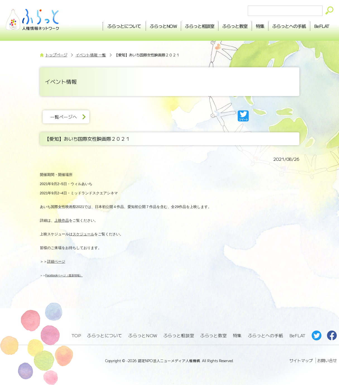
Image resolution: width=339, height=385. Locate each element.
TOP (76, 335)
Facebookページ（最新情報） (64, 275)
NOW (156, 25)
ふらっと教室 (213, 335)
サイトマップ (301, 359)
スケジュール (83, 234)
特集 (257, 25)
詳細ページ (56, 261)
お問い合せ (327, 359)
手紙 (287, 25)
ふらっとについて (116, 25)
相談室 (193, 25)
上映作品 (61, 220)
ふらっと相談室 (178, 335)
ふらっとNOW (143, 335)
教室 (230, 25)
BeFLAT (321, 25)
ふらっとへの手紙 (265, 335)
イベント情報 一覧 (91, 55)
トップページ (56, 55)
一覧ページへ (64, 117)
